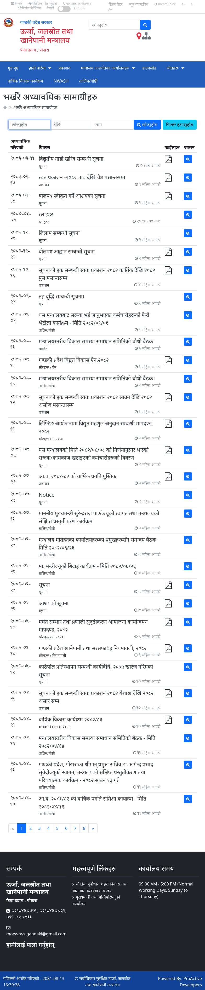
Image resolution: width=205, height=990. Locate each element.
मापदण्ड (57, 438)
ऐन (54, 367)
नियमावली (59, 655)
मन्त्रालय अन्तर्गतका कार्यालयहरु (105, 68)
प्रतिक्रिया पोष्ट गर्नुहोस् (43, 3)
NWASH (61, 81)
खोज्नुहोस (147, 125)
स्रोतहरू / (45, 367)
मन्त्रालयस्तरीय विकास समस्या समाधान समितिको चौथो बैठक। (97, 378)
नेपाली (50, 8)
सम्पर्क (16, 3)
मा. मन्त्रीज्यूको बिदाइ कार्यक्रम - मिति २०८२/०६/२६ (87, 566)
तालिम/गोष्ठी (88, 81)
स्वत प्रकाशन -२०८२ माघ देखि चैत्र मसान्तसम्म (82, 177)
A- (183, 4)
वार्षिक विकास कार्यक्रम (25, 81)
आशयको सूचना (54, 603)
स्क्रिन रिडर (116, 4)
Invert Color (165, 4)
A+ (110, 9)
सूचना (43, 166)
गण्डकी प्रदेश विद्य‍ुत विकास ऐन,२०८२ (74, 359)
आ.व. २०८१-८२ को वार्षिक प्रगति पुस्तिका (78, 476)
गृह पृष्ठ (13, 68)
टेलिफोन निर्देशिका (29, 8)
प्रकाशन (64, 68)
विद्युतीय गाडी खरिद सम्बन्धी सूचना (71, 158)
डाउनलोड (149, 68)
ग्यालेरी (43, 348)
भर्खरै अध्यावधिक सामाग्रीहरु (35, 107)
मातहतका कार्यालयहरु (77, 3)
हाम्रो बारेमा (37, 68)
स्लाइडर (46, 214)
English (79, 8)
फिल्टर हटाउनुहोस (179, 125)
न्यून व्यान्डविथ (138, 4)
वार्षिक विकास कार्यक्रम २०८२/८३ (70, 719)
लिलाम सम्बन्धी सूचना (59, 232)
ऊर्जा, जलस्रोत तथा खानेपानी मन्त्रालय (46, 35)
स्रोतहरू (172, 68)
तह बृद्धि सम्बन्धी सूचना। (61, 296)
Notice (47, 494)
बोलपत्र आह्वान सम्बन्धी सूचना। (68, 251)
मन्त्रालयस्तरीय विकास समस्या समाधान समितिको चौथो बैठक (96, 341)
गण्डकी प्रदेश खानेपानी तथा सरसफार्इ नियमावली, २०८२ (93, 648)
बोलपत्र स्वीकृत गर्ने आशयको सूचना (72, 195)
